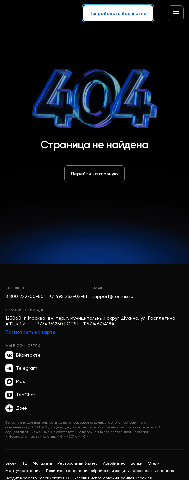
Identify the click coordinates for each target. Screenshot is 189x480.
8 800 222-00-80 (24, 296)
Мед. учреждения (23, 470)
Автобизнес (114, 463)
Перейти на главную (94, 173)
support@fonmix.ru (112, 296)
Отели (154, 463)
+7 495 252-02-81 (68, 296)
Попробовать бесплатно (118, 13)
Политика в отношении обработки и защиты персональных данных (110, 470)
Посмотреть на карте (30, 332)
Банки (136, 463)
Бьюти (11, 463)
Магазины (42, 463)
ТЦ (24, 463)
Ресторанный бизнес (77, 463)
